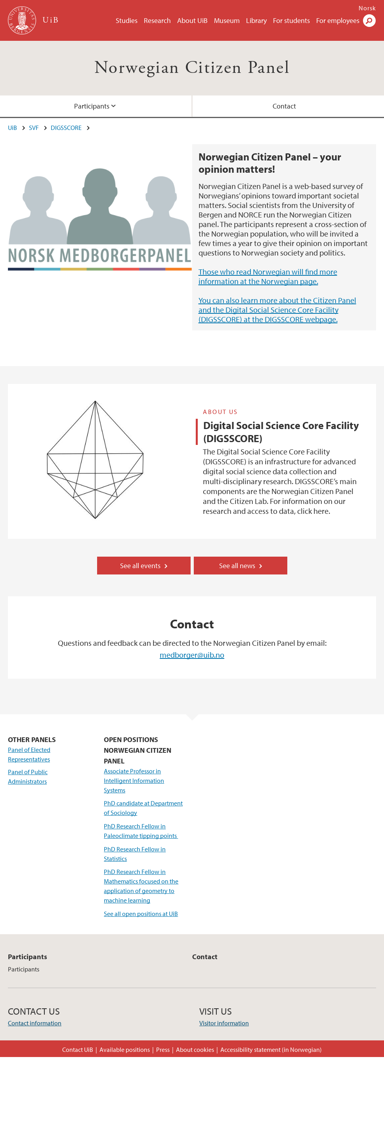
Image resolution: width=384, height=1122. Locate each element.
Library (256, 20)
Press (163, 1049)
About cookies (195, 1049)
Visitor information (224, 1023)
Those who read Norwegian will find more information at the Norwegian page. (268, 276)
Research (157, 20)
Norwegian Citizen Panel (192, 68)
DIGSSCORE (66, 128)
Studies (127, 20)
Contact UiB (77, 1049)
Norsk (367, 8)
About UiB (192, 20)
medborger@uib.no (192, 655)
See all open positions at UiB (141, 914)
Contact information (34, 1023)
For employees (337, 20)
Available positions (124, 1049)
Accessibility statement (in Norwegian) (271, 1049)
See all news (237, 565)
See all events (140, 565)
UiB (12, 128)
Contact (284, 106)
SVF (34, 128)
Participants (91, 106)
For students (291, 20)
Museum (227, 20)
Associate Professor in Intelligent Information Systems (134, 780)
